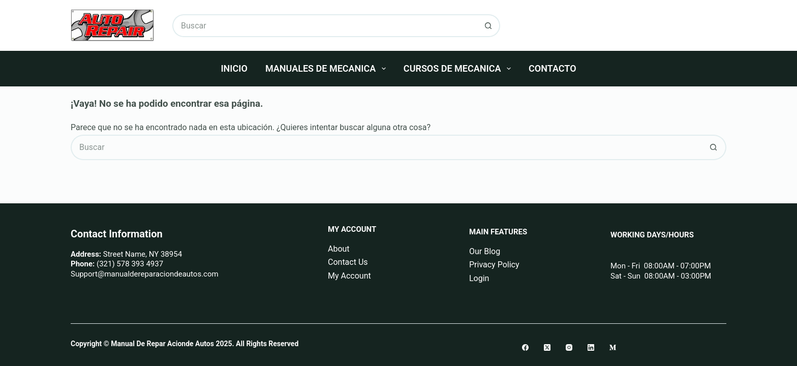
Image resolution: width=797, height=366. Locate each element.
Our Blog (484, 251)
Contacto (552, 68)
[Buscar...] (324, 25)
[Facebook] (525, 347)
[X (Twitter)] (547, 347)
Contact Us (348, 262)
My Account (349, 276)
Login (479, 278)
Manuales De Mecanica (327, 69)
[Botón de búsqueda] (488, 25)
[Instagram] (569, 347)
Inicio (234, 68)
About (339, 249)
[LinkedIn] (591, 347)
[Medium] (612, 347)
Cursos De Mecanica (459, 69)
